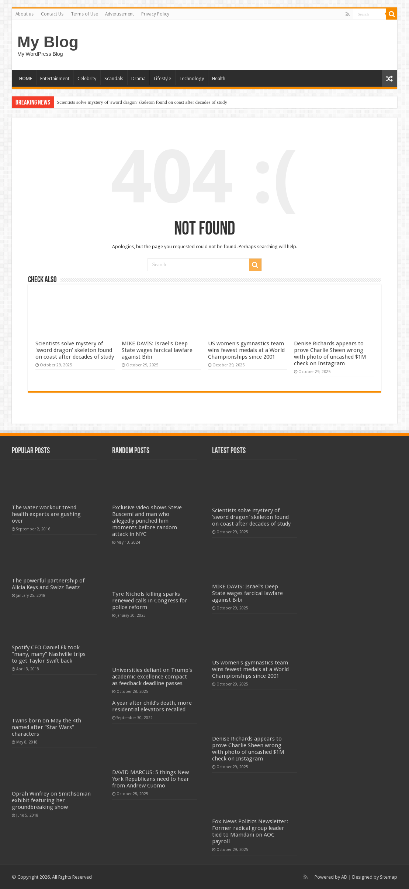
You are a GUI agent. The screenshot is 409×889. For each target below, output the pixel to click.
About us (24, 14)
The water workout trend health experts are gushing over (46, 514)
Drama (138, 78)
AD (344, 877)
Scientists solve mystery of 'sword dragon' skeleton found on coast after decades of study (142, 102)
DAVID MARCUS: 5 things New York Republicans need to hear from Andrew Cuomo (150, 779)
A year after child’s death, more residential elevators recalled (152, 706)
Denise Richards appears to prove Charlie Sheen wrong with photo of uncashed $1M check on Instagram (330, 353)
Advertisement (119, 14)
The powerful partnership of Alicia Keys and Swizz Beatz (48, 584)
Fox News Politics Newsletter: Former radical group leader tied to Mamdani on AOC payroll (250, 831)
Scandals (113, 78)
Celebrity (86, 78)
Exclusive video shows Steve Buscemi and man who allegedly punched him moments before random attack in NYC (147, 520)
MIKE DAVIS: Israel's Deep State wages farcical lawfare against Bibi (157, 350)
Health (218, 78)
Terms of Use (84, 14)
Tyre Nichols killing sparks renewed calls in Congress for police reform (149, 601)
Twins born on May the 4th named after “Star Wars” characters (46, 727)
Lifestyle (162, 78)
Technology (191, 78)
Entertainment (54, 78)
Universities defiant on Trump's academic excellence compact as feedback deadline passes (152, 677)
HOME (25, 78)
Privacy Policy (155, 14)
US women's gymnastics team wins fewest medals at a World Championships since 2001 (246, 350)
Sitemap (388, 877)
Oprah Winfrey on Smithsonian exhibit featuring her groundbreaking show (51, 800)
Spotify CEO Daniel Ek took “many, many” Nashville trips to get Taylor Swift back (49, 654)
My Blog (48, 42)
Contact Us (52, 14)
